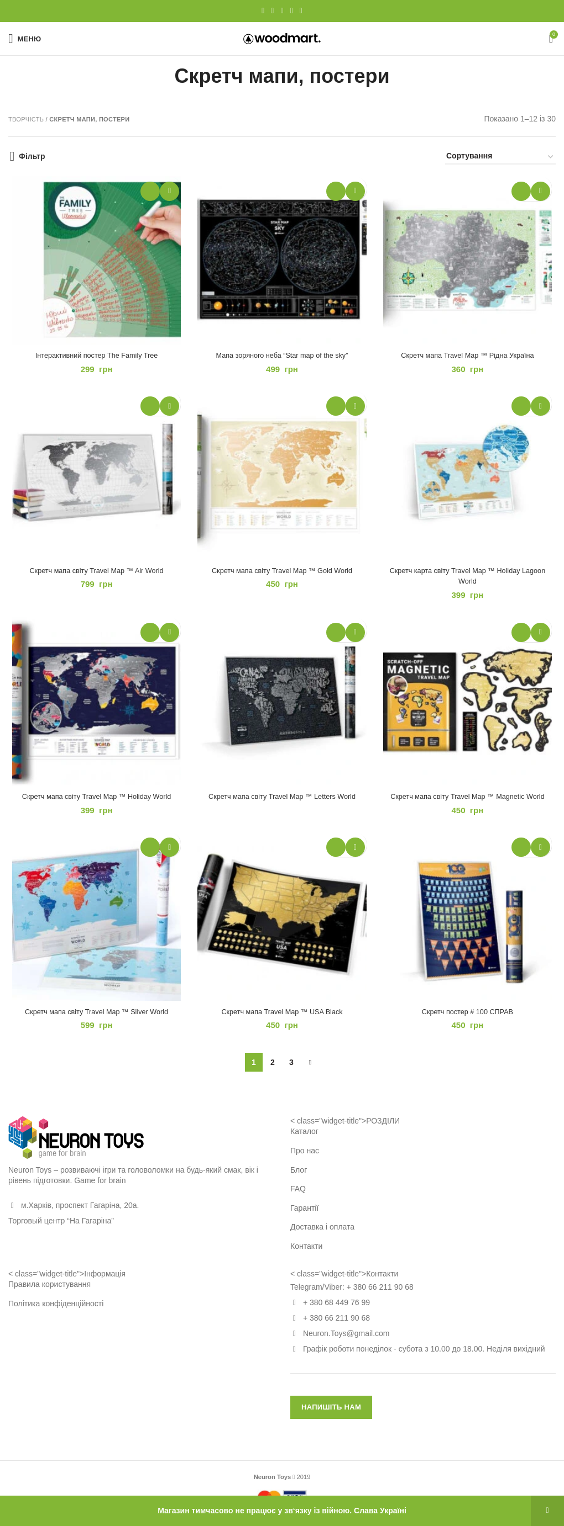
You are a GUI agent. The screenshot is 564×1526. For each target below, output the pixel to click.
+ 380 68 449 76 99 (336, 1312)
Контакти (306, 1256)
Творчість (26, 119)
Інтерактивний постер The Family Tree (94, 357)
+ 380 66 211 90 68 (380, 1296)
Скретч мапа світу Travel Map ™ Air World (94, 575)
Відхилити (547, 1511)
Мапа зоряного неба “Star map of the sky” (282, 357)
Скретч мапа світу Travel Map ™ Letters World (282, 803)
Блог (298, 1179)
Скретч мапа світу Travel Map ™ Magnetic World (470, 803)
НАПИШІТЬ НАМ (331, 1417)
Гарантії (304, 1218)
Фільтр (32, 156)
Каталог (304, 1141)
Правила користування (49, 1294)
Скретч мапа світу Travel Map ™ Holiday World (94, 803)
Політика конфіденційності (55, 1312)
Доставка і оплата (322, 1236)
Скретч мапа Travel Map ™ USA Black (282, 1020)
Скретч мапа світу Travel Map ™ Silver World (93, 1020)
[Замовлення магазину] (500, 158)
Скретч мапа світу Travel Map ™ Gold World (282, 575)
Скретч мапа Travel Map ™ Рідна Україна (470, 357)
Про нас (304, 1160)
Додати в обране (168, 191)
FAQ (298, 1198)
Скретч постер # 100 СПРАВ (469, 1020)
